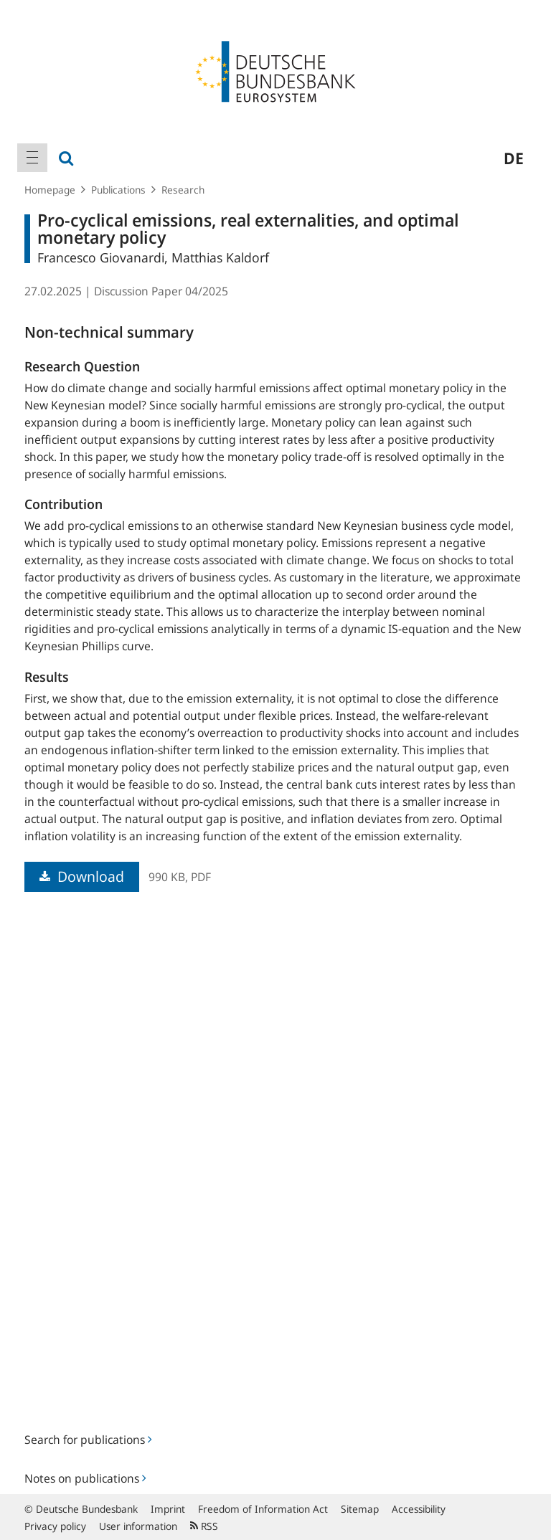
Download (81, 876)
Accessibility (419, 1509)
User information (138, 1526)
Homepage (49, 189)
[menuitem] (32, 157)
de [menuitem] (514, 157)
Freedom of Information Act (263, 1509)
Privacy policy (55, 1526)
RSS (204, 1526)
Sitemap (360, 1509)
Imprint (168, 1509)
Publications (118, 189)
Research (182, 189)
